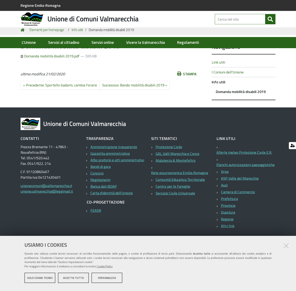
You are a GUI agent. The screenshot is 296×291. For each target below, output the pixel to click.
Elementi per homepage (46, 52)
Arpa (225, 194)
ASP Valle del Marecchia (240, 201)
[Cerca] (270, 24)
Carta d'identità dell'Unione (111, 216)
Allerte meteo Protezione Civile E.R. (244, 175)
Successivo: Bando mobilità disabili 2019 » (134, 108)
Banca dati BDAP (103, 209)
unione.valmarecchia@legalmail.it (47, 214)
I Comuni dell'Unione (228, 95)
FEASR (95, 233)
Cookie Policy (104, 269)
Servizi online (102, 42)
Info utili (77, 52)
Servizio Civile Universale (175, 216)
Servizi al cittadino (63, 42)
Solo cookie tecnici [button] (40, 280)
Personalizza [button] (107, 280)
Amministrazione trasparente (113, 169)
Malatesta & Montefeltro (175, 183)
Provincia (228, 228)
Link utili (218, 85)
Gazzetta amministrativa (110, 176)
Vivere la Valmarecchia (145, 42)
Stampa (187, 97)
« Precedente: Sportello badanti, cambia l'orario (60, 108)
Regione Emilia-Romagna (40, 5)
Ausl (224, 208)
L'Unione (29, 42)
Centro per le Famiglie (173, 209)
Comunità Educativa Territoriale (180, 202)
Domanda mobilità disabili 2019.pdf (50, 79)
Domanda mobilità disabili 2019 (241, 114)
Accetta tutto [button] (73, 280)
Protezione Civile (169, 169)
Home (23, 52)
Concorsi (97, 196)
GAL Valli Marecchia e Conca (177, 176)
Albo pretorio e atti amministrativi (117, 183)
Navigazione (226, 69)
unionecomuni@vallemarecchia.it (46, 208)
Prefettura (229, 221)
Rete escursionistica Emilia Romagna (179, 195)
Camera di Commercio (238, 215)
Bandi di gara (100, 189)
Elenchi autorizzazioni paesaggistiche (245, 187)
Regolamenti (188, 42)
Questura (228, 235)
